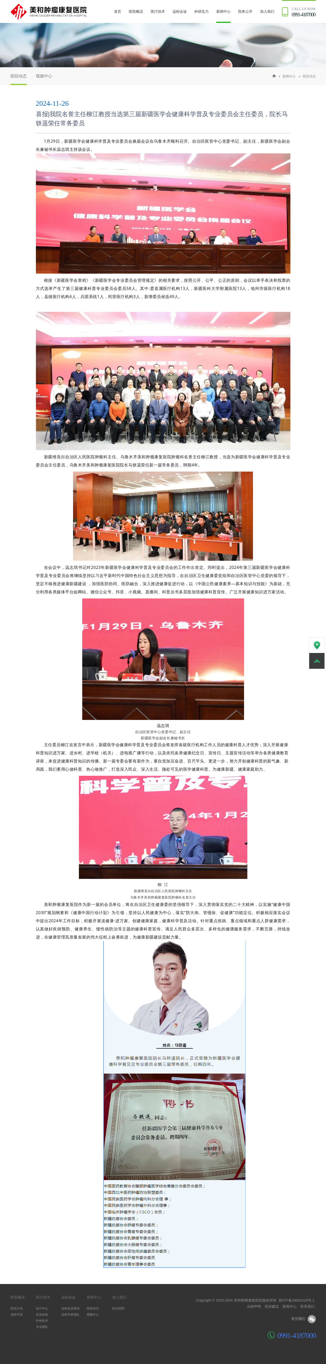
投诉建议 (272, 1306)
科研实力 (201, 11)
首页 (117, 11)
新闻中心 (223, 11)
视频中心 (44, 76)
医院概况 (136, 11)
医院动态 (18, 76)
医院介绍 (16, 1308)
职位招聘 (118, 1308)
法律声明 (254, 1306)
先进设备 (42, 1314)
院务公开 (245, 11)
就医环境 (16, 1314)
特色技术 (42, 1320)
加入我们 (267, 11)
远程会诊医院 (70, 1308)
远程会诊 (180, 11)
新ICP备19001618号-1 (296, 1300)
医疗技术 (158, 11)
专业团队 (42, 1327)
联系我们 (307, 1306)
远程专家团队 (70, 1314)
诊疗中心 (42, 1308)
